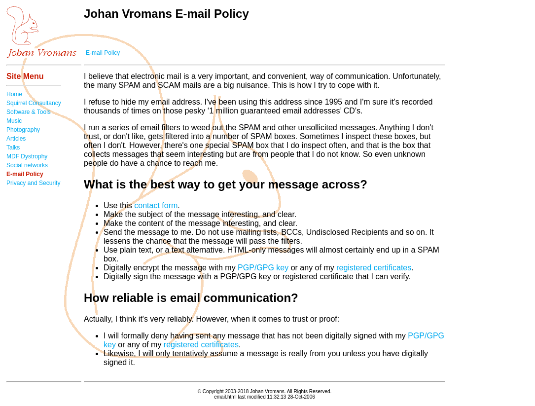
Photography (23, 129)
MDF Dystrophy (26, 156)
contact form (156, 205)
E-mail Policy (103, 52)
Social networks (27, 165)
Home (14, 94)
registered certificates (373, 267)
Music (14, 120)
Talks (13, 147)
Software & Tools (28, 112)
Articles (16, 138)
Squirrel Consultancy (33, 103)
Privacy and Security (33, 183)
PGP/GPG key (263, 267)
